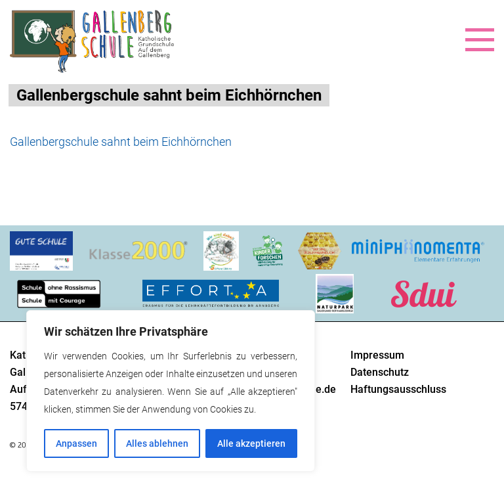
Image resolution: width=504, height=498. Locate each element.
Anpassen (76, 443)
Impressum (377, 355)
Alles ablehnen (157, 443)
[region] (170, 391)
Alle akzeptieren (251, 443)
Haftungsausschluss (398, 389)
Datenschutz (379, 372)
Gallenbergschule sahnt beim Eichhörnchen (121, 141)
